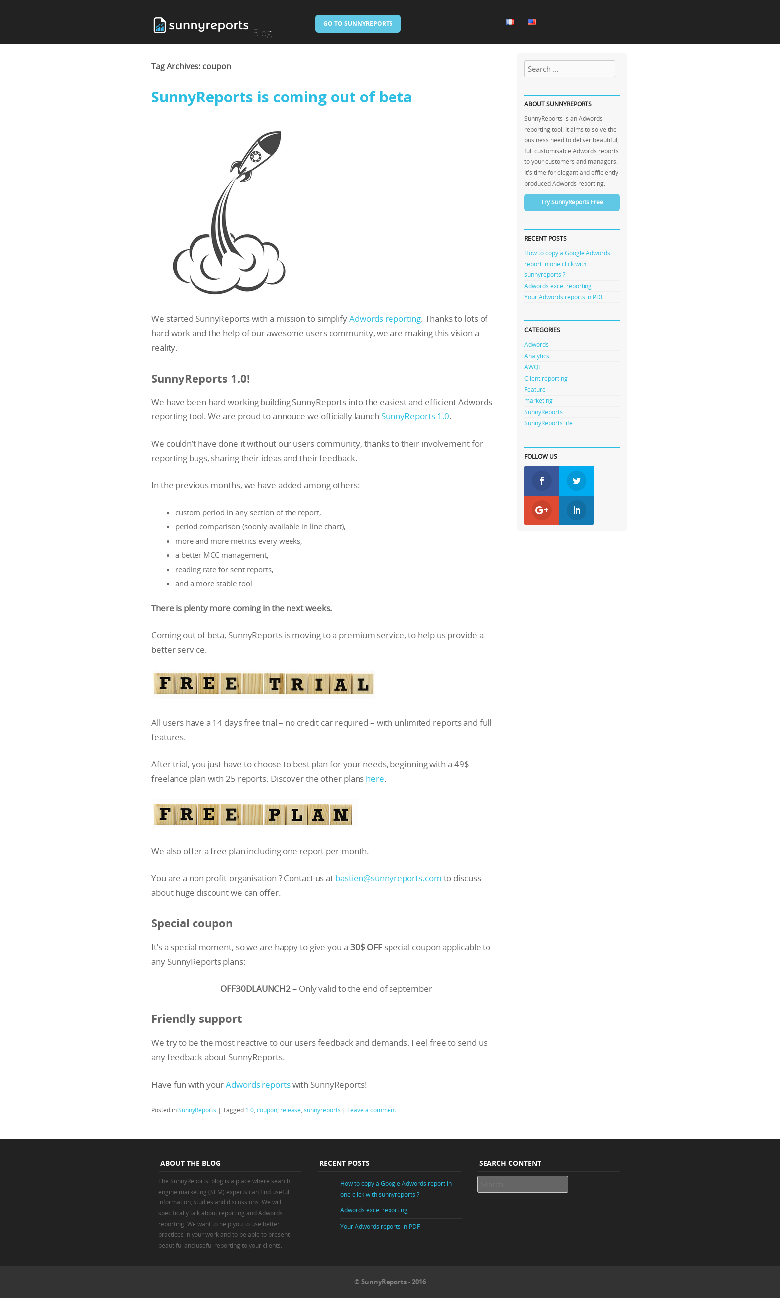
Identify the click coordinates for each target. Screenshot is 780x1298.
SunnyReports (197, 1110)
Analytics (536, 356)
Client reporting (546, 378)
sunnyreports (322, 1110)
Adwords (536, 344)
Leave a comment (371, 1110)
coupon (267, 1110)
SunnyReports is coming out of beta (281, 97)
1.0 (249, 1110)
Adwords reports (258, 1084)
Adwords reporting (385, 318)
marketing (538, 400)
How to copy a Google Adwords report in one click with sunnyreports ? (567, 263)
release (290, 1110)
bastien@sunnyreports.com (388, 878)
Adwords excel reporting (558, 286)
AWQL (532, 367)
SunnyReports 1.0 (415, 416)
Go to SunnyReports (358, 23)
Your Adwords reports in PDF (564, 296)
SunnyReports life (548, 423)
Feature (535, 389)
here (375, 778)
